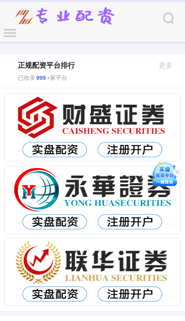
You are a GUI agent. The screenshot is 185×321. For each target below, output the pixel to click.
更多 (170, 65)
